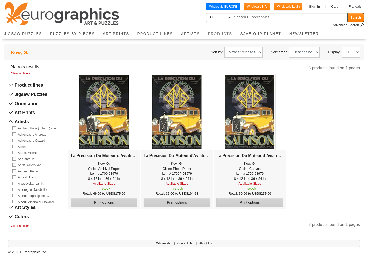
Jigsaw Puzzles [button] (23, 34)
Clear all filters (20, 73)
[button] (317, 6)
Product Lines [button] (155, 34)
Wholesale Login (288, 6)
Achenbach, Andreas (32, 134)
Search (355, 17)
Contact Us (185, 243)
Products (222, 32)
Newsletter (304, 34)
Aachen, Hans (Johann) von (37, 128)
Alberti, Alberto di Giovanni (36, 202)
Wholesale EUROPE (223, 6)
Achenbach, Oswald (31, 140)
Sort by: (217, 52)
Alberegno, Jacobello (32, 190)
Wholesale (163, 243)
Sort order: (279, 52)
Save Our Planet (260, 34)
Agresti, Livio (27, 177)
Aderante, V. (26, 159)
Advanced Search (348, 25)
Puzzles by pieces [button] (72, 34)
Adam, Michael (28, 153)
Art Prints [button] (116, 34)
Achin (22, 147)
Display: (334, 52)
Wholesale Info (257, 6)
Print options (104, 202)
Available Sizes (104, 183)
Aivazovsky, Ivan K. (31, 183)
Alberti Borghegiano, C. (34, 196)
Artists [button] (190, 34)
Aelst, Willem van (29, 165)
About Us (205, 243)
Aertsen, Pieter (28, 171)
